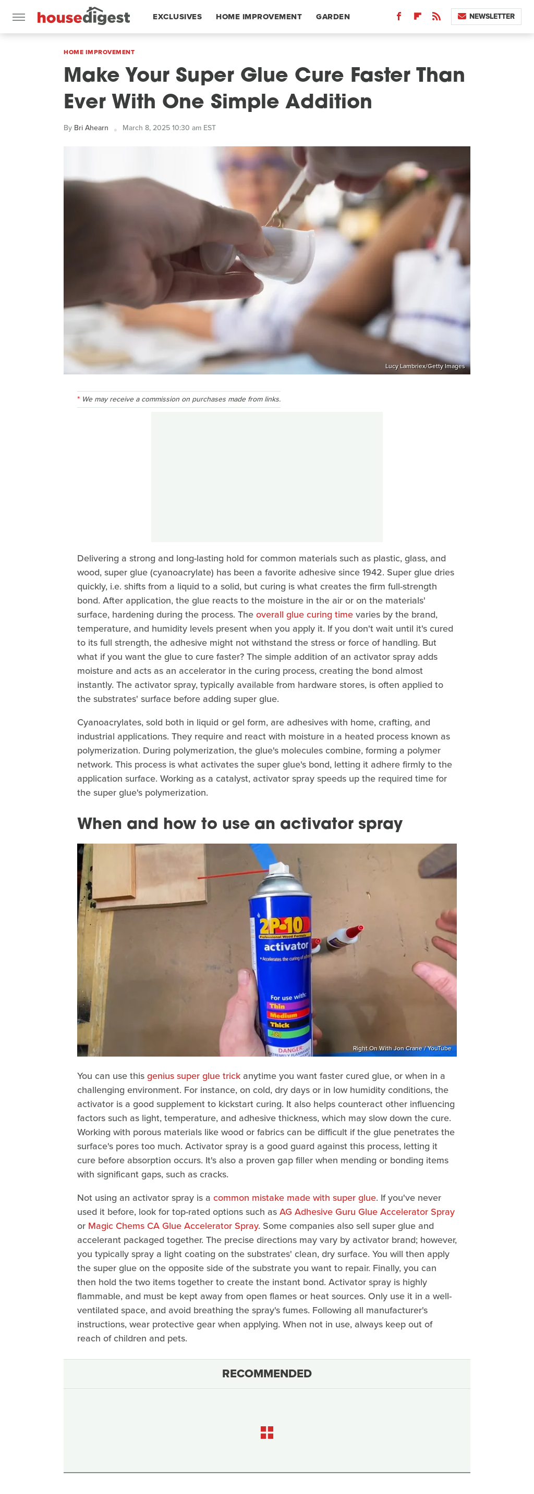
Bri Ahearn (91, 127)
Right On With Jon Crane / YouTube (402, 1048)
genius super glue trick (193, 1076)
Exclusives (177, 16)
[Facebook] (399, 18)
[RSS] (436, 18)
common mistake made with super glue (294, 1197)
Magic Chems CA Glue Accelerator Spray (173, 1226)
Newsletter (486, 16)
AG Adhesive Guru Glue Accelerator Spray (367, 1212)
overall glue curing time (304, 614)
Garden (333, 16)
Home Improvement (259, 16)
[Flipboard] (418, 18)
